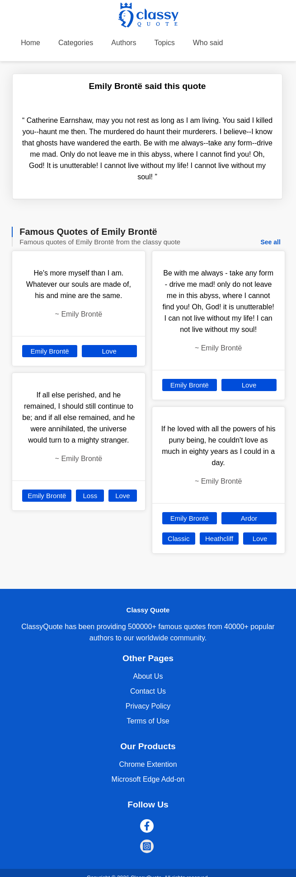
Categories (75, 43)
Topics (164, 43)
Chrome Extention (148, 764)
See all (270, 242)
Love (109, 351)
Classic (178, 538)
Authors (123, 43)
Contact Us (148, 691)
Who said (208, 43)
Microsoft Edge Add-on (148, 779)
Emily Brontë (50, 351)
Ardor (249, 518)
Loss (90, 495)
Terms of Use (148, 721)
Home (30, 43)
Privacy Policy (148, 706)
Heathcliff (219, 538)
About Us (148, 676)
